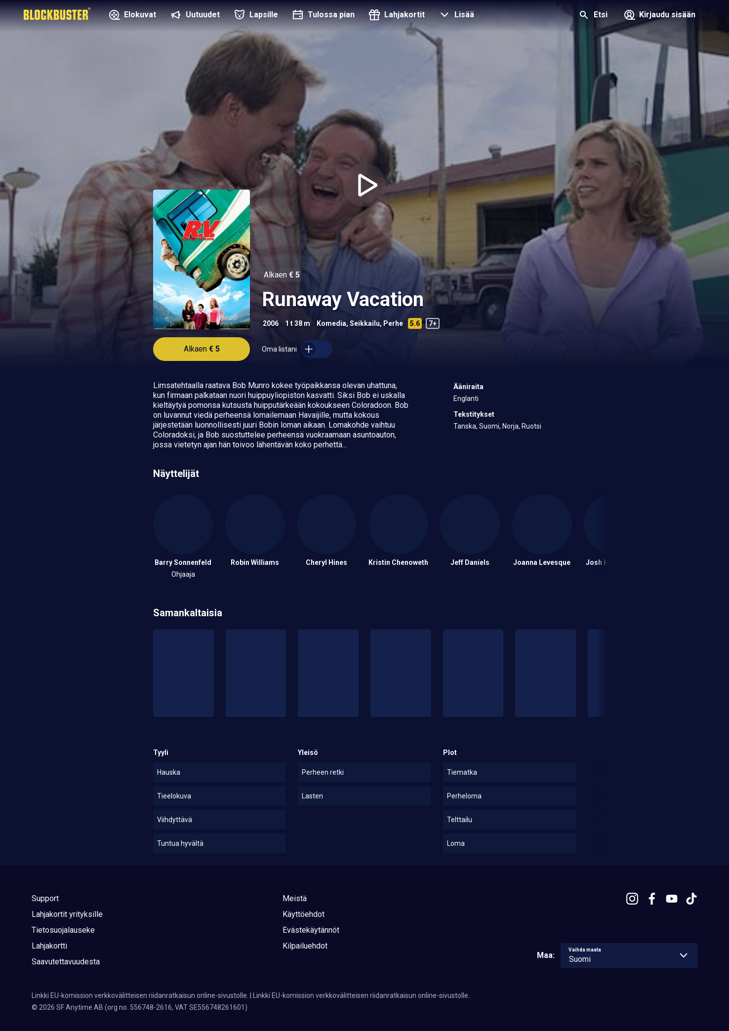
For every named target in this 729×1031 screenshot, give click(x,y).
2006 (271, 323)
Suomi (489, 426)
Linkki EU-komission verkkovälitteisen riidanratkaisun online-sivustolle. (140, 995)
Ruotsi (531, 426)
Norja (510, 426)
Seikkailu (365, 323)
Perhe (393, 323)
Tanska (464, 426)
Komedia (331, 323)
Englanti (466, 398)
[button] (455, 16)
